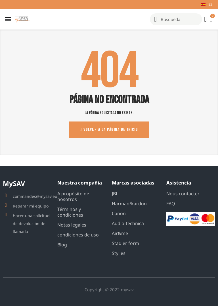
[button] (109, 129)
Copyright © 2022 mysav (109, 289)
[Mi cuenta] (205, 19)
